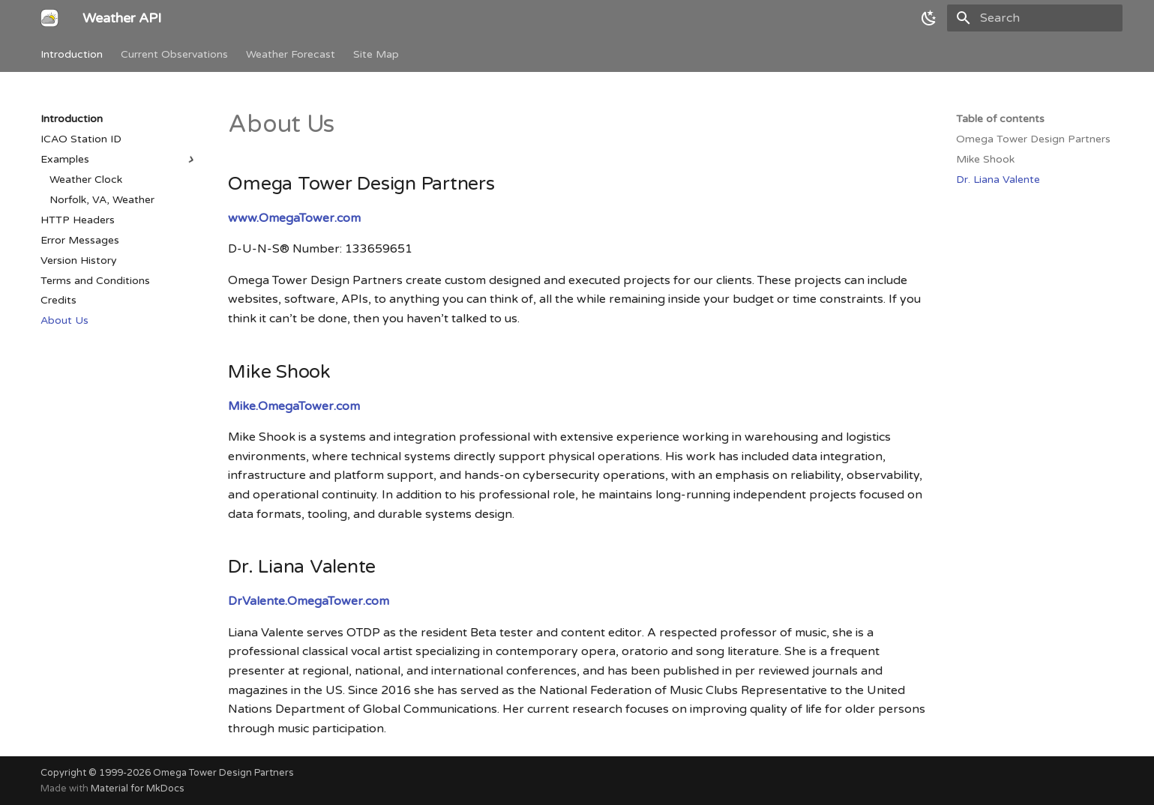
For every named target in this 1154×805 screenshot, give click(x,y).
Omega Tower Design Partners (223, 773)
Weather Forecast (290, 54)
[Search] (1035, 17)
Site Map (376, 54)
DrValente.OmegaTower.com (308, 601)
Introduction (71, 54)
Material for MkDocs (137, 789)
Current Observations (174, 54)
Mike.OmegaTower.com (294, 406)
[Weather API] (49, 18)
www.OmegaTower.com (294, 218)
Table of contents (1000, 118)
